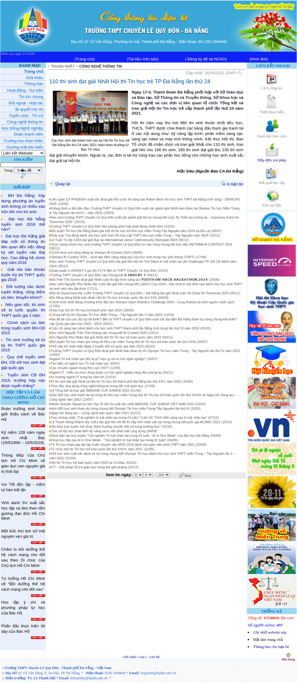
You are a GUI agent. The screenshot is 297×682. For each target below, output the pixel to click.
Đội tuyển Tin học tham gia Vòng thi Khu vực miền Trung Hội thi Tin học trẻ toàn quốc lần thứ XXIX (123, 342)
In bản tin (232, 184)
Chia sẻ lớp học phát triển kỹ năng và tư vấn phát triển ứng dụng (97, 431)
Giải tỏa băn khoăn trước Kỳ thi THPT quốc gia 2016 (23, 274)
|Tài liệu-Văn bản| (142, 59)
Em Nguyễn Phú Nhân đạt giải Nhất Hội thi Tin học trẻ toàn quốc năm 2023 (105, 337)
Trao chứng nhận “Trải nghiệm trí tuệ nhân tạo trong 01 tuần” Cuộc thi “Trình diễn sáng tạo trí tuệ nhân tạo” (128, 417)
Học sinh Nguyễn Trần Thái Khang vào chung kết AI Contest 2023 (98, 333)
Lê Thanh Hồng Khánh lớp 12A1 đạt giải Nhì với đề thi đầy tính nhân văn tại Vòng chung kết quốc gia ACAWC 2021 (135, 422)
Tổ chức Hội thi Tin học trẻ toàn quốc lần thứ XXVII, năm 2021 (96, 449)
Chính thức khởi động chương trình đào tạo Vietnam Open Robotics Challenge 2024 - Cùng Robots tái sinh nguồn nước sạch (142, 302)
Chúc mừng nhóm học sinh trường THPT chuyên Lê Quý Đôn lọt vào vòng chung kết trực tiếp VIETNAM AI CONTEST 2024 (141, 244)
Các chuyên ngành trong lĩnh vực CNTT (79, 368)
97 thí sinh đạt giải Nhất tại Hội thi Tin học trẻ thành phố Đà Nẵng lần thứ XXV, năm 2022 (115, 381)
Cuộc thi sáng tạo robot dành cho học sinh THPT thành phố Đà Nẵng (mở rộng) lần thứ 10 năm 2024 (124, 328)
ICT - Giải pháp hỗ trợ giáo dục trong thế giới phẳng (88, 467)
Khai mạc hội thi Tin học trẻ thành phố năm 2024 (86, 310)
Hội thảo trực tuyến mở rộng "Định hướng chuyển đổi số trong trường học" (106, 426)
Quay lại (60, 184)
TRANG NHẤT (63, 66)
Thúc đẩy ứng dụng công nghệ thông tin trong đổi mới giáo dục (96, 386)
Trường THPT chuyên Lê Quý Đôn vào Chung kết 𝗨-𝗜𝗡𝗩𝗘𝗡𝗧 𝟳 (98, 275)
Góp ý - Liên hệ (149, 657)
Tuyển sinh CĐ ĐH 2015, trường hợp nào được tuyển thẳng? (23, 380)
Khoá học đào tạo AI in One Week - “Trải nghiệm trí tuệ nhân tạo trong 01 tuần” (108, 440)
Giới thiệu (130, 657)
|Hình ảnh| (259, 59)
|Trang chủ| (85, 59)
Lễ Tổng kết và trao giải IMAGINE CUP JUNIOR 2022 (89, 390)
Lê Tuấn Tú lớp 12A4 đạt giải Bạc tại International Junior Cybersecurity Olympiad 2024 (113, 240)
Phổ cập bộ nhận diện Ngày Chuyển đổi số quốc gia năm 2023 (97, 346)
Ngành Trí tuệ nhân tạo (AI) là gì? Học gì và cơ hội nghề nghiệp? (98, 359)
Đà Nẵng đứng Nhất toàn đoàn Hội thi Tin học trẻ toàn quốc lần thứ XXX (103, 297)
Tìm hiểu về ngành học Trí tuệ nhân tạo (79, 363)
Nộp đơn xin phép (271, 158)
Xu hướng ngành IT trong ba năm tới (77, 377)
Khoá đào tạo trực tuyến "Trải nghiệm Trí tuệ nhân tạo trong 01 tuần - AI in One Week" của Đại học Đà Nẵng (129, 435)
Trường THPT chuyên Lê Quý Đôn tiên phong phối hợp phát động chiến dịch (107, 226)
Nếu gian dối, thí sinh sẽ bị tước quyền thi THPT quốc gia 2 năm (23, 310)
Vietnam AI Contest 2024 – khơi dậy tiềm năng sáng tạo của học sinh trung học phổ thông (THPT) (122, 257)
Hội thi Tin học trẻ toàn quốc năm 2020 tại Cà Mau (87, 462)
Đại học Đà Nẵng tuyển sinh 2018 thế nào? (23, 224)
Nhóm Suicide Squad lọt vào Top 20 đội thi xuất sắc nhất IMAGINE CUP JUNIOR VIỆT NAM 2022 (122, 404)
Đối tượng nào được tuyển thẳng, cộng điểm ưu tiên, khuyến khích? (23, 292)
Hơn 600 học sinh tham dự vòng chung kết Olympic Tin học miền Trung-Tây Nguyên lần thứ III (119, 408)
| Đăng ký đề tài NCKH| (206, 59)
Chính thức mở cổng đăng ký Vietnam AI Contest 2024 (90, 252)
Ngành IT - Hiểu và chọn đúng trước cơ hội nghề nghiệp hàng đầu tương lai (105, 372)
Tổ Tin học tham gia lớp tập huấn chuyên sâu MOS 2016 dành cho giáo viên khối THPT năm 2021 (122, 444)
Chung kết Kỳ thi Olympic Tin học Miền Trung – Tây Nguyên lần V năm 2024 (106, 315)
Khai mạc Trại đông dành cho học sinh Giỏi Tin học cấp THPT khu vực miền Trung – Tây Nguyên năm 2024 (129, 235)
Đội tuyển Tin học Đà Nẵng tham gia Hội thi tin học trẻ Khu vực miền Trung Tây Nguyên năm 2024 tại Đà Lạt (130, 231)
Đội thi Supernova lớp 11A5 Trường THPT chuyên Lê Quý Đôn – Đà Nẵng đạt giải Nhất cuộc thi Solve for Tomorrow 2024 (139, 293)
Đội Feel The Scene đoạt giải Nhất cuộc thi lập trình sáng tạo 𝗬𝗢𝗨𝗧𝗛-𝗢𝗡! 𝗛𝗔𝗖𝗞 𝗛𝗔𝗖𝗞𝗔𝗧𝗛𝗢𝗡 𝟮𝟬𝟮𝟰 (129, 279)
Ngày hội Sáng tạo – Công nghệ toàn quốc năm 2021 (89, 413)
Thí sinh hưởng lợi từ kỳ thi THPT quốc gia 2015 (23, 345)
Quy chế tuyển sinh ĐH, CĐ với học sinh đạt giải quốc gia (23, 362)
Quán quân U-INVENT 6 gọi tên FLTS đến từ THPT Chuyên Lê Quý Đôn (103, 270)
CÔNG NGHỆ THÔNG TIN (100, 66)
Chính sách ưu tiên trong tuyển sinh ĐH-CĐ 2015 (23, 327)
